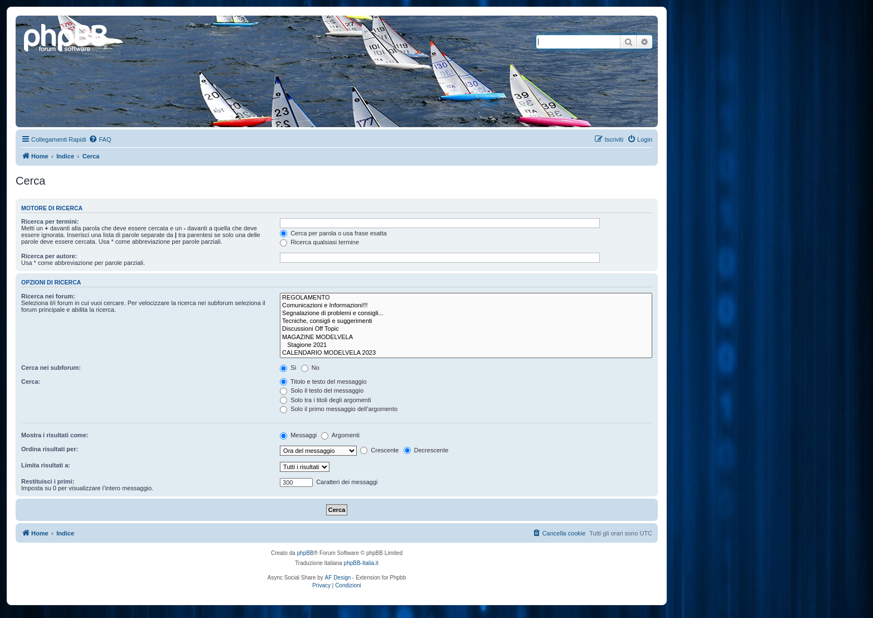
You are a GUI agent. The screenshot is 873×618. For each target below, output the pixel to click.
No (310, 367)
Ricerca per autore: (49, 256)
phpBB (305, 553)
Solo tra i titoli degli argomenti (325, 400)
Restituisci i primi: (47, 481)
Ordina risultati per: (49, 449)
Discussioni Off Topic (466, 329)
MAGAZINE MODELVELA (466, 337)
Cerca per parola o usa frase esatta (333, 233)
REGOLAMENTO (466, 298)
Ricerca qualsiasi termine (319, 242)
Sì (288, 367)
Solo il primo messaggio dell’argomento (338, 408)
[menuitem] (100, 139)
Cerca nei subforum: (51, 367)
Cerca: (30, 381)
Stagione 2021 (466, 345)
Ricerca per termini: (50, 221)
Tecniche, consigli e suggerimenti (466, 321)
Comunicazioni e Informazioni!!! (466, 306)
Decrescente (426, 450)
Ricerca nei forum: (48, 296)
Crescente (379, 450)
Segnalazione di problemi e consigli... (466, 313)
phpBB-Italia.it (361, 563)
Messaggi (298, 435)
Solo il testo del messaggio (321, 390)
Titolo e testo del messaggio (323, 381)
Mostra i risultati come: (54, 435)
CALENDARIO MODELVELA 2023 (466, 353)
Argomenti (340, 435)
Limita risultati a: (45, 465)
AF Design (338, 577)
